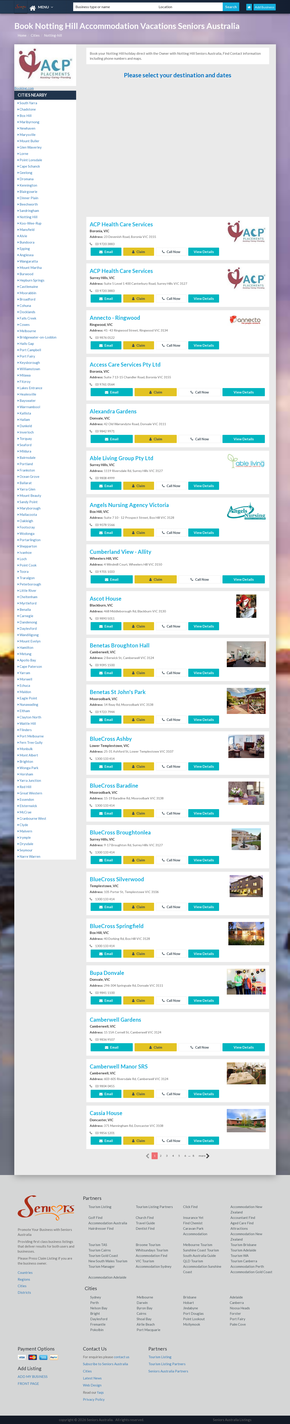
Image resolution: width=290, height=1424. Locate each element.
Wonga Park (28, 768)
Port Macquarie (148, 1330)
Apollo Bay (27, 660)
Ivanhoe (25, 552)
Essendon (26, 799)
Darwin (142, 1303)
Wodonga (26, 533)
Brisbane (189, 1297)
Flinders (25, 730)
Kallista (24, 413)
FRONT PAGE (28, 1383)
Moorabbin (27, 293)
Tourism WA (239, 1255)
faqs (100, 1392)
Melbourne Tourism (197, 1245)
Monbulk (25, 749)
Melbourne (27, 331)
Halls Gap (26, 343)
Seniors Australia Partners (168, 1371)
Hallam (24, 419)
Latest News (92, 1378)
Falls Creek (27, 318)
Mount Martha (30, 267)
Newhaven (26, 128)
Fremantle (98, 1324)
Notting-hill (53, 35)
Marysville (27, 135)
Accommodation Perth (247, 1266)
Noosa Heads (240, 1308)
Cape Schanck (29, 166)
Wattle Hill (27, 723)
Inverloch (26, 432)
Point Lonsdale (30, 160)
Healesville (27, 394)
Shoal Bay (144, 1319)
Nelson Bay (98, 1308)
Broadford (26, 299)
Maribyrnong (28, 122)
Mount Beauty (29, 495)
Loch (22, 559)
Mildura (24, 451)
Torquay (25, 438)
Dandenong (27, 622)
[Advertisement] (177, 150)
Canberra (237, 1303)
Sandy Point (28, 502)
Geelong (25, 173)
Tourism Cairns (99, 1250)
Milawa (24, 375)
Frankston (26, 470)
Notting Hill (27, 217)
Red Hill (24, 787)
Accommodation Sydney (154, 1266)
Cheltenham (27, 597)
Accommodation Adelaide (107, 1277)
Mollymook (191, 1324)
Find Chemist (193, 1223)
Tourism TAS (97, 1245)
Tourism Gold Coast (103, 1255)
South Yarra (27, 103)
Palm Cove (238, 1324)
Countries (25, 1272)
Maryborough (29, 508)
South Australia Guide (199, 1255)
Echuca (24, 685)
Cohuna (24, 305)
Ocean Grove (28, 476)
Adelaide (236, 1297)
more (204, 1156)
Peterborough (29, 584)
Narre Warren (29, 856)
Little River (27, 590)
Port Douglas (193, 1313)
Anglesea (26, 255)
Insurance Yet (193, 1217)
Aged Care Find (242, 1223)
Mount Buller (28, 141)
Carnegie (25, 616)
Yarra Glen (26, 489)
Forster (235, 1313)
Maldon (24, 692)
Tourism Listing (99, 1207)
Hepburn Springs (31, 280)
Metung (24, 654)
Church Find (145, 1217)
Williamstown (29, 369)
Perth (94, 1303)
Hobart (188, 1303)
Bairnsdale (27, 457)
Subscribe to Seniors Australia (105, 1364)
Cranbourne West (32, 818)
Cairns (141, 1313)
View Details (204, 252)
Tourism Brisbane (243, 1245)
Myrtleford (27, 603)
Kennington (27, 185)
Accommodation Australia (107, 1223)
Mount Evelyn (29, 641)
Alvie (22, 236)
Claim (138, 252)
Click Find (190, 1207)
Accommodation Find (151, 1255)
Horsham (25, 774)
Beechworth (28, 204)
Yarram (24, 673)
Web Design (92, 1385)
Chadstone (27, 109)
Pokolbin (97, 1330)
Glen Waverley (30, 147)
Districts (24, 1292)
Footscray (26, 527)
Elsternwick (27, 806)
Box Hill (24, 116)
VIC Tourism (145, 1261)
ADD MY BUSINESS (33, 1376)
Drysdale (25, 844)
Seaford (24, 445)
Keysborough (29, 362)
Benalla (24, 609)
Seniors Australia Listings (232, 1420)
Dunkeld (25, 426)
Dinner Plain (28, 198)
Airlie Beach (146, 1324)
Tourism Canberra (243, 1261)
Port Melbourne (31, 736)
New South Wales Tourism (107, 1261)
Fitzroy (24, 381)
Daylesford (27, 628)
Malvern (25, 831)
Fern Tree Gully (30, 742)
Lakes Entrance (30, 388)
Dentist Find (145, 1228)
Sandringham (28, 211)
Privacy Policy (94, 1399)
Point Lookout (194, 1319)
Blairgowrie (27, 192)
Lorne (23, 154)
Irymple (24, 837)
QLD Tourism (193, 1261)
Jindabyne (190, 1308)
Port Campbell (29, 350)
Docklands (26, 312)
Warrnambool (29, 407)
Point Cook (27, 565)
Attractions (239, 1228)
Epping (24, 248)
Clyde (23, 825)
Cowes (24, 324)
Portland (25, 464)
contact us (121, 1357)
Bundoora (26, 242)
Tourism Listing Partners (154, 1207)
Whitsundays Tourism (152, 1250)
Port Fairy (26, 356)
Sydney (95, 1297)
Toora (23, 571)
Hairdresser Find (101, 1228)
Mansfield (26, 229)
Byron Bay (144, 1308)
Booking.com (24, 88)
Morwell (25, 679)
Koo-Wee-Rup (29, 223)
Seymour (25, 850)
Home (22, 35)
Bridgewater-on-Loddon (37, 337)
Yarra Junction (29, 780)
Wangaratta (28, 261)
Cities (35, 35)
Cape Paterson (30, 666)
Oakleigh (25, 521)
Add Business (264, 7)
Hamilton (25, 647)
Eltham (24, 711)
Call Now (171, 252)
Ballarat (25, 483)
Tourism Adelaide (243, 1250)
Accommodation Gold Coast (251, 1272)
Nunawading (28, 704)
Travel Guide (145, 1223)
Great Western (30, 793)
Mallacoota (27, 514)
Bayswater (27, 400)
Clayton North (29, 717)
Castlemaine (28, 286)
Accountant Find (242, 1217)
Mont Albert (28, 755)
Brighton (25, 761)
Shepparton (27, 546)
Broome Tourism (148, 1245)
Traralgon (26, 578)
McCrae (24, 812)
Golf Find (95, 1217)
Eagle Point (27, 698)
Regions (24, 1279)
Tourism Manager (101, 1266)
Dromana (26, 179)
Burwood (25, 274)
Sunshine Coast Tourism (201, 1250)
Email (106, 252)
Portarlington (29, 540)
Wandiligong (28, 635)
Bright (95, 1313)
